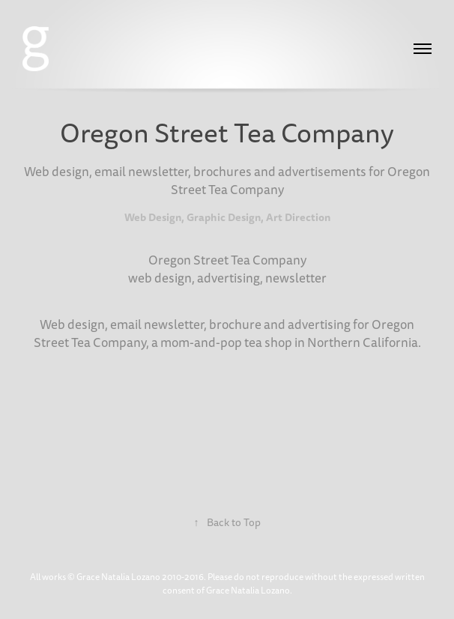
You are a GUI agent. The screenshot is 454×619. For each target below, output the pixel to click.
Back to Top (227, 523)
